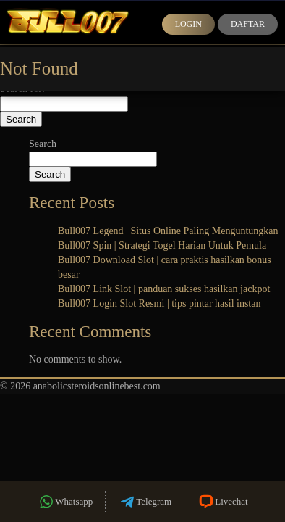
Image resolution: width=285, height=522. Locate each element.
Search (42, 143)
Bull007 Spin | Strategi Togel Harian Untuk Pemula (162, 245)
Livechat (222, 502)
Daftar (248, 24)
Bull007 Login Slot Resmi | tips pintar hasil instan (159, 303)
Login (188, 24)
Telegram (144, 502)
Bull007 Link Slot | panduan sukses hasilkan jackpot (164, 288)
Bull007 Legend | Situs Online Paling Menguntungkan (168, 230)
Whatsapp (65, 502)
